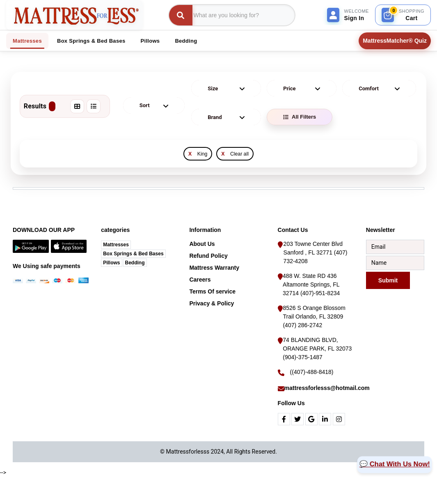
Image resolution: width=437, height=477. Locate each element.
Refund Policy (208, 255)
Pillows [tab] (150, 41)
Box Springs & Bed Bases (133, 254)
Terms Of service (212, 291)
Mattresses (116, 245)
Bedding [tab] (186, 41)
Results (39, 106)
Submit (388, 280)
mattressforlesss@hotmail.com (327, 388)
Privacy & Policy (211, 303)
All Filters (299, 117)
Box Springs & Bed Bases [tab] (91, 41)
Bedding (135, 263)
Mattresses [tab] (27, 41)
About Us (202, 244)
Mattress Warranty (214, 267)
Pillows (111, 263)
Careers (199, 279)
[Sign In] (348, 15)
